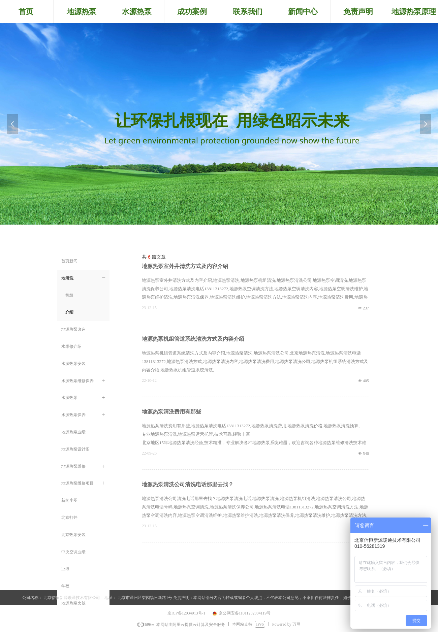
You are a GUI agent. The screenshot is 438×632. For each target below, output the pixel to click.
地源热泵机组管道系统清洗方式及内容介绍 (193, 339)
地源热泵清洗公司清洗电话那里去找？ (187, 484)
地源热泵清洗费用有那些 (171, 411)
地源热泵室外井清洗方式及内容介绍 (185, 266)
